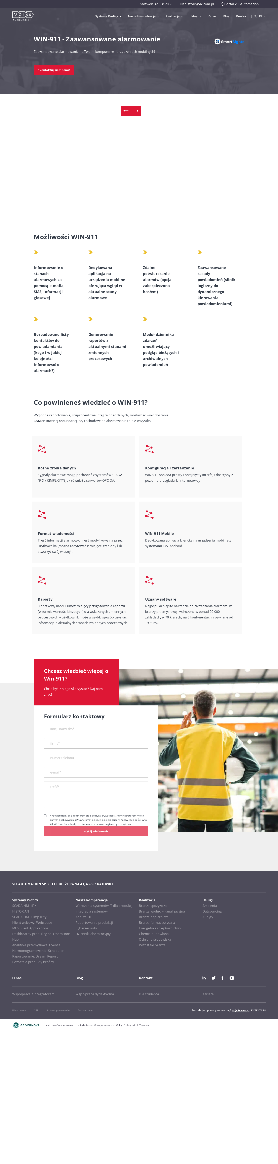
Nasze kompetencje (142, 16)
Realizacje (173, 16)
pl (262, 16)
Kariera (208, 994)
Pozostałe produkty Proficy (33, 962)
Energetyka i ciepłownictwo (160, 928)
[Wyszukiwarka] (255, 16)
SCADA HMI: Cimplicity (29, 917)
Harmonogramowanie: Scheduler (38, 950)
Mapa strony (85, 1010)
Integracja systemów (92, 911)
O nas (212, 16)
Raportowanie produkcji (94, 922)
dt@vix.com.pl (240, 1010)
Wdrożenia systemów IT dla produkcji (104, 905)
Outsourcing (212, 911)
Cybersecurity (86, 928)
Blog (226, 16)
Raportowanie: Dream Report (35, 956)
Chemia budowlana (154, 934)
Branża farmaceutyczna (157, 922)
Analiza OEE (84, 917)
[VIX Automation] (23, 16)
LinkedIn (204, 978)
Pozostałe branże (152, 945)
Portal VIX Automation (240, 4)
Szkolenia (209, 905)
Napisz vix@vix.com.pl (197, 4)
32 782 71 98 (258, 1010)
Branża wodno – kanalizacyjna (162, 911)
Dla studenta (149, 994)
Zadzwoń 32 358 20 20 (156, 4)
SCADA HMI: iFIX (24, 905)
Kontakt (241, 16)
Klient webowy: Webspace (32, 922)
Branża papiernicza (153, 917)
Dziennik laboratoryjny (93, 934)
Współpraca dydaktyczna (95, 994)
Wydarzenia (19, 1010)
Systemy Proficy (106, 16)
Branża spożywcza (153, 905)
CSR (36, 1010)
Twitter (214, 978)
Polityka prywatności (58, 1010)
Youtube (232, 978)
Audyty (207, 917)
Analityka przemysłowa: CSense (36, 945)
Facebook (222, 978)
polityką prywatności (103, 815)
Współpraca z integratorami (33, 994)
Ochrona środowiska (155, 939)
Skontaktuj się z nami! (54, 70)
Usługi (194, 16)
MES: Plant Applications (30, 928)
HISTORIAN (20, 911)
